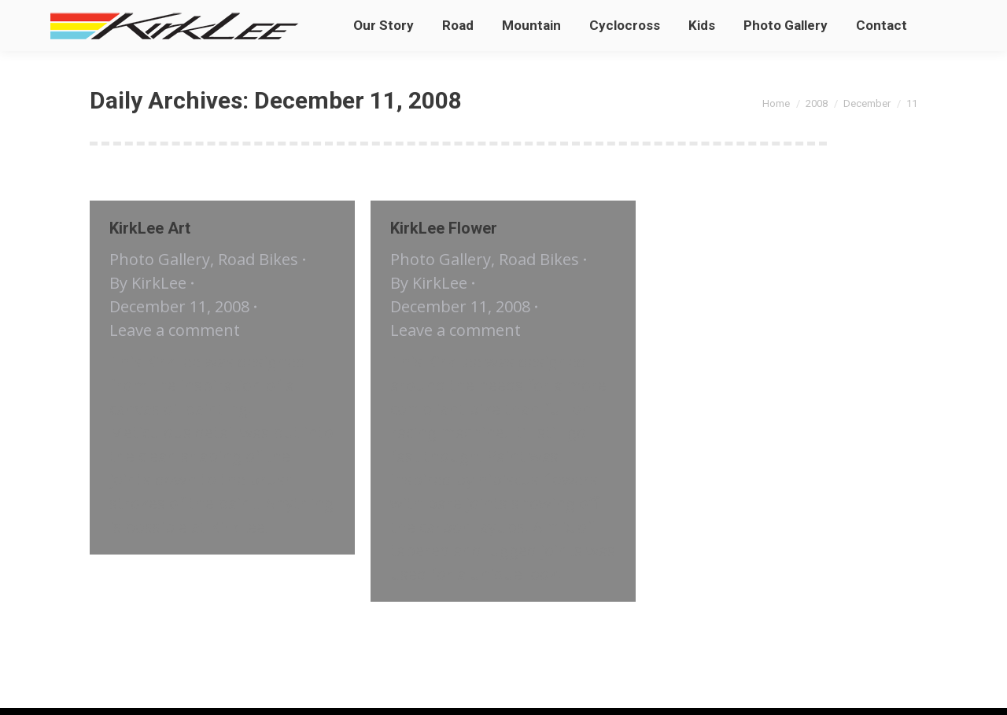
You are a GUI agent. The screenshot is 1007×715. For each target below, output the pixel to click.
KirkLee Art (149, 228)
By (147, 282)
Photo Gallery (159, 259)
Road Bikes (258, 259)
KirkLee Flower (443, 228)
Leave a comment (174, 330)
